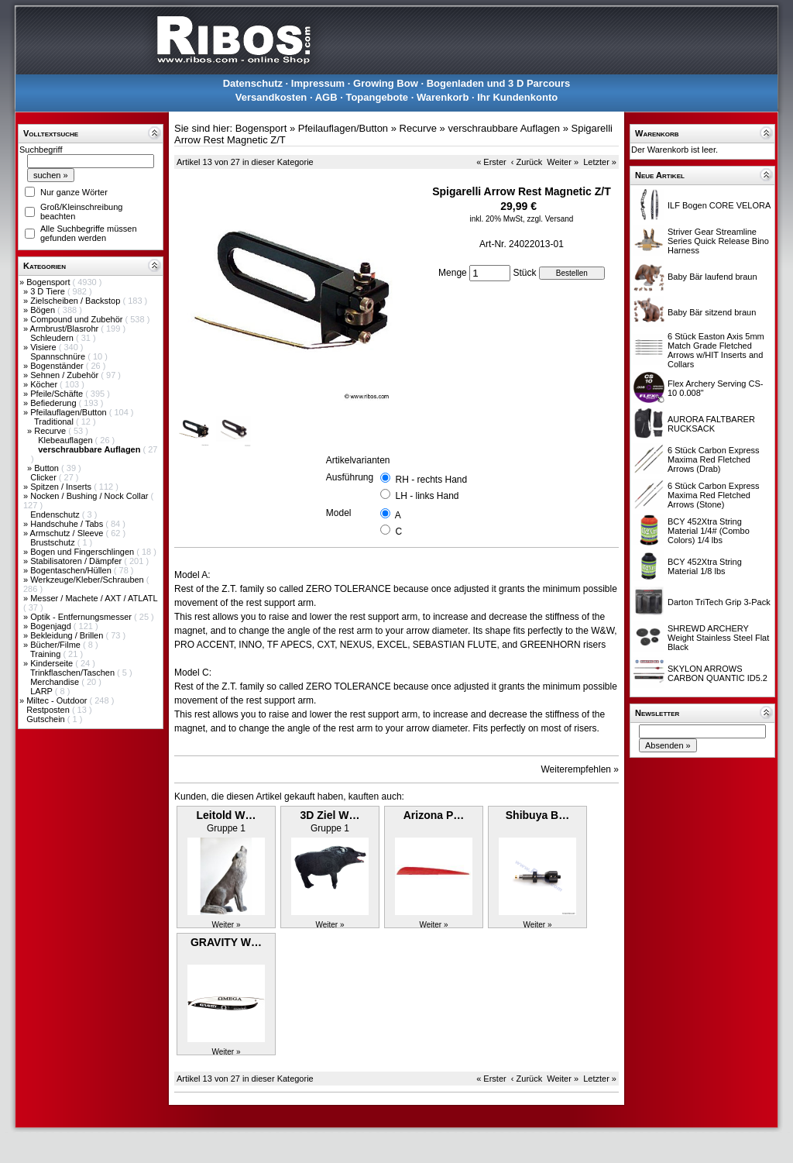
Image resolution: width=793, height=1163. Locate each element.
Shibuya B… (537, 815)
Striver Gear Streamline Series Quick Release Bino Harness (718, 241)
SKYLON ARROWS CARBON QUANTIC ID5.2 (717, 673)
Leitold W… (226, 815)
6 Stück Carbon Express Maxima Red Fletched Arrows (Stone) (714, 495)
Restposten (49, 709)
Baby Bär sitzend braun (712, 312)
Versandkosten (271, 97)
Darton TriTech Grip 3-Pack (719, 602)
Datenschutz (253, 83)
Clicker (44, 477)
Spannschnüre (59, 356)
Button (47, 468)
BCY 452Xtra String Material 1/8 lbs (705, 566)
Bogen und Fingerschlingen (83, 551)
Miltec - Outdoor (57, 700)
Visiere (44, 347)
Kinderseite (52, 663)
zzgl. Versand (550, 219)
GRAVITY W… (226, 942)
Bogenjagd (52, 626)
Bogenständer (58, 365)
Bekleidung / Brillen (67, 635)
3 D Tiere (48, 291)
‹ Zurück (526, 162)
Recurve (51, 430)
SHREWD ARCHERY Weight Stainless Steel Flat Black (718, 638)
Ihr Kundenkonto (517, 97)
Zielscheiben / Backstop (76, 300)
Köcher (45, 384)
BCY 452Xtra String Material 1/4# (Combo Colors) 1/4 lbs (709, 531)
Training (46, 654)
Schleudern (53, 337)
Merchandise (55, 681)
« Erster (491, 162)
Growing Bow (385, 83)
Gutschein (46, 719)
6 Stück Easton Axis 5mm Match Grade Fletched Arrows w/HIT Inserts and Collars (716, 350)
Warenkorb (443, 97)
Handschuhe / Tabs (67, 523)
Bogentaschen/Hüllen (72, 570)
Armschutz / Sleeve (68, 533)
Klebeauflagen (66, 440)
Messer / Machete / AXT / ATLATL (93, 598)
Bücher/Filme (56, 644)
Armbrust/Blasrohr (65, 328)
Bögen (43, 310)
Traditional (55, 421)
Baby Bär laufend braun (712, 276)
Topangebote (376, 97)
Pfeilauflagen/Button (69, 412)
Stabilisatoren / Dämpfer (77, 561)
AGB (326, 97)
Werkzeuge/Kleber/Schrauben (88, 579)
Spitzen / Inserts (62, 486)
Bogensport (49, 282)
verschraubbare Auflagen (504, 128)
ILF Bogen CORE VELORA (719, 205)
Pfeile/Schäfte (57, 393)
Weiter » (562, 162)
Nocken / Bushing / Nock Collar (90, 496)
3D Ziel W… (329, 815)
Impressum (318, 83)
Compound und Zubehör (77, 319)
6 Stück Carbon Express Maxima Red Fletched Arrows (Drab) (714, 459)
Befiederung (54, 403)
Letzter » (599, 162)
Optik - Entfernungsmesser (82, 616)
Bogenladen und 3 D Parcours (499, 83)
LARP (42, 691)
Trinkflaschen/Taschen (73, 672)
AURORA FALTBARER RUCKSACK (711, 424)
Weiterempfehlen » (580, 769)
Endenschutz (56, 514)
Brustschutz (53, 542)
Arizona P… (434, 815)
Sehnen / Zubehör (65, 375)
